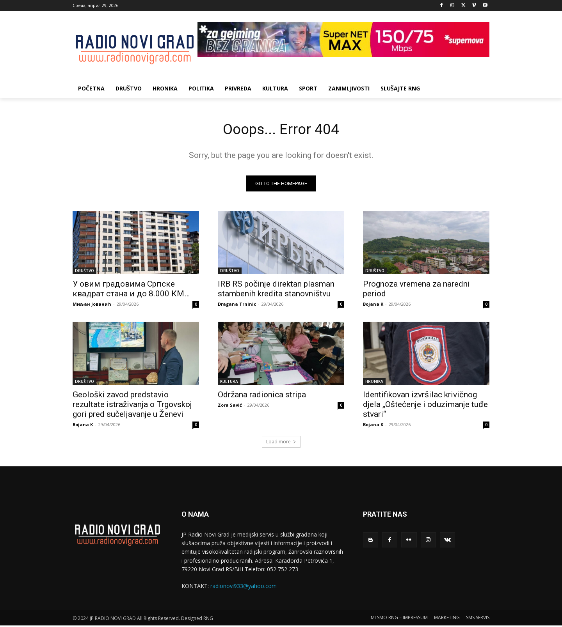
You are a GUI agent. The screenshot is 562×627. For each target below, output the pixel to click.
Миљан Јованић (92, 305)
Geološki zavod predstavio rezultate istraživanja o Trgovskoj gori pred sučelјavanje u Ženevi (132, 405)
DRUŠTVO (84, 272)
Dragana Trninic (237, 305)
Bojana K (373, 305)
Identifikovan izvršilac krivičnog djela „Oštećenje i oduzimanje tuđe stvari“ (425, 405)
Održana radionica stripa (262, 396)
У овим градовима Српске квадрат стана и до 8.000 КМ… (131, 290)
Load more (281, 443)
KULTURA (229, 383)
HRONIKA (374, 383)
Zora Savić (230, 406)
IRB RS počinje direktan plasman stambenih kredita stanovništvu (276, 290)
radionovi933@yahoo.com (243, 588)
